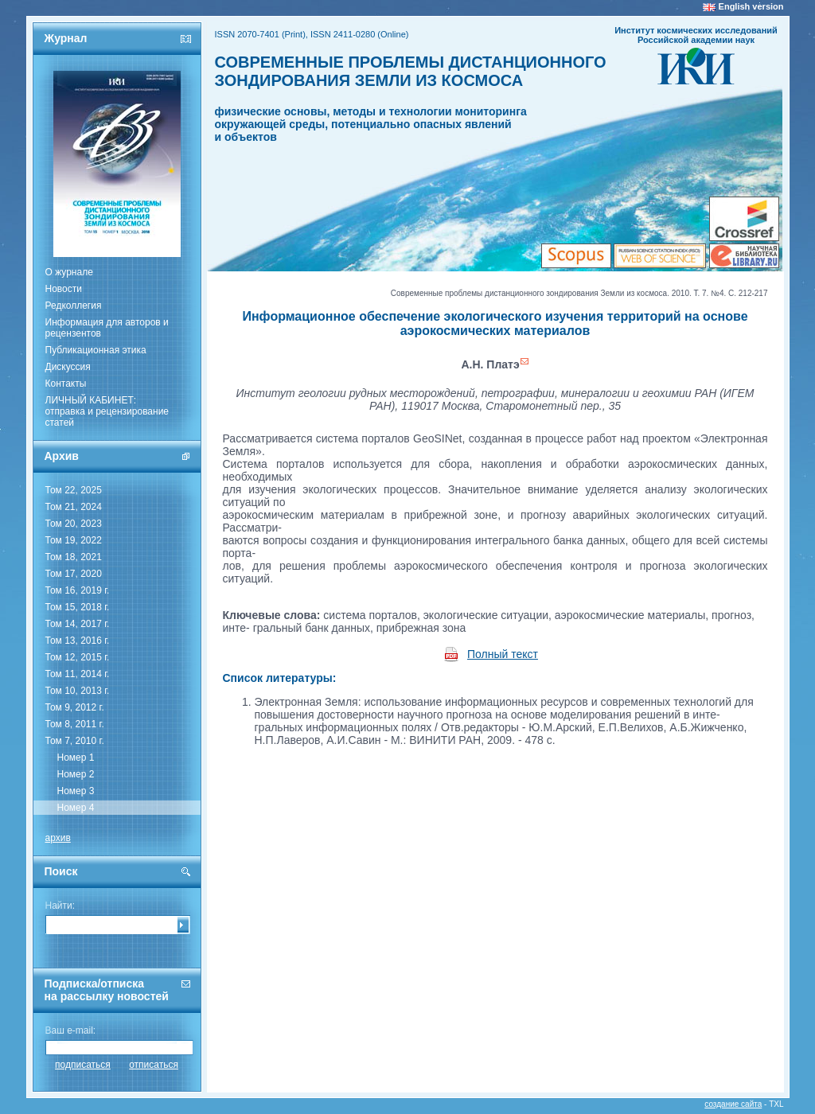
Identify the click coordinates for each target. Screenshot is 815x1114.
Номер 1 (76, 757)
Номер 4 (76, 807)
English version (751, 6)
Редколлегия (73, 305)
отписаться (153, 1064)
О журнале (69, 272)
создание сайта (733, 1104)
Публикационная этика (95, 350)
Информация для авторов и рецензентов (107, 328)
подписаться (83, 1064)
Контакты (66, 383)
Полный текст (502, 654)
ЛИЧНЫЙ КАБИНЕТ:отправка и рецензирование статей (107, 411)
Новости (63, 288)
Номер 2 (76, 774)
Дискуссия (68, 366)
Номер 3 (76, 791)
